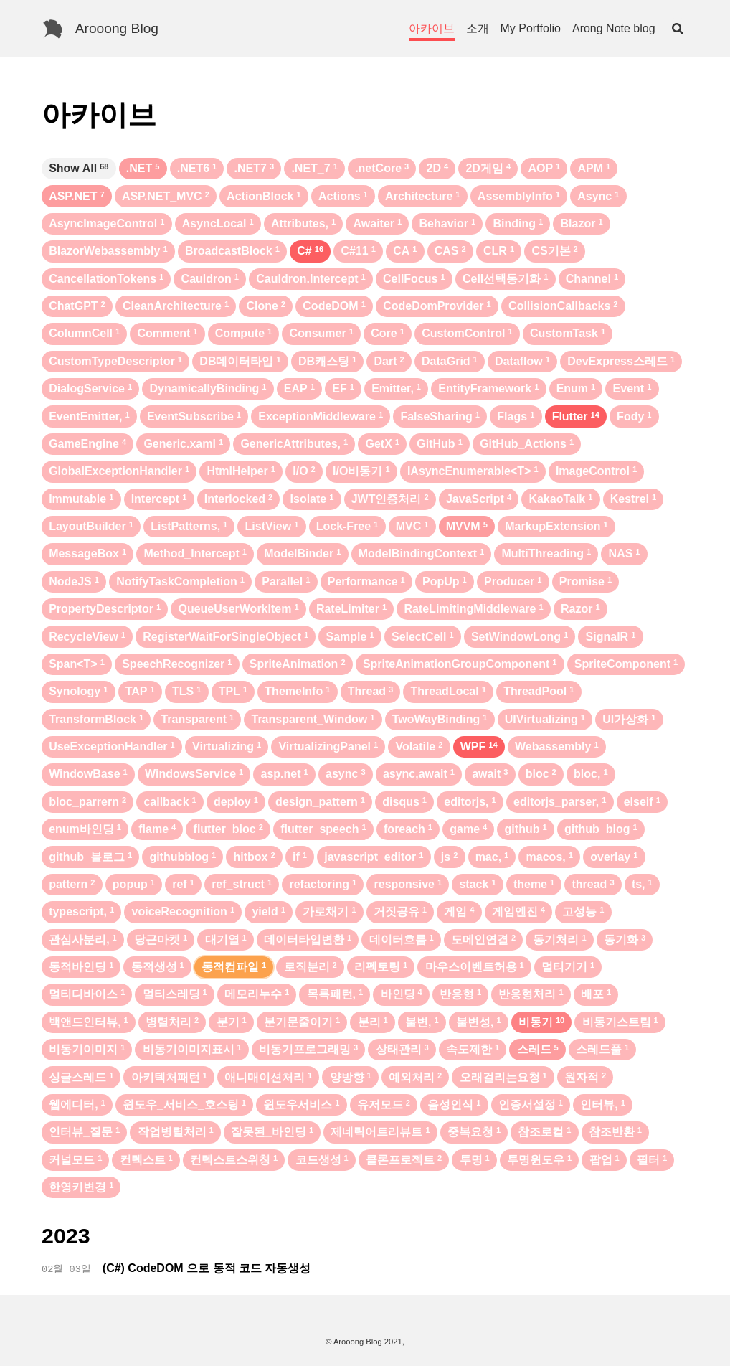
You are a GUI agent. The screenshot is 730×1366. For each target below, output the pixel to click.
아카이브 (432, 28)
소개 (477, 28)
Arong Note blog (613, 28)
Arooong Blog (116, 28)
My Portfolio (531, 28)
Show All (78, 168)
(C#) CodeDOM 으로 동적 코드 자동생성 (207, 1268)
